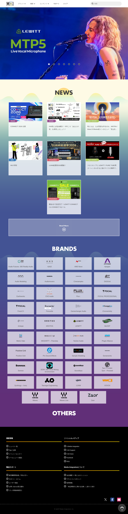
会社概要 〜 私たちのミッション (77, 475)
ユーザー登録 (13, 483)
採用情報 (69, 483)
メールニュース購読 (15, 458)
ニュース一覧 (13, 446)
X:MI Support (71, 450)
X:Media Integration (73, 446)
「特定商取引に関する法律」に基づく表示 (80, 486)
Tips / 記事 (12, 450)
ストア (65, 4)
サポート (56, 4)
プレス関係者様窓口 (15, 490)
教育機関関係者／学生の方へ (18, 475)
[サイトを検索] (106, 4)
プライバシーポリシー (74, 479)
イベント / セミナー (15, 454)
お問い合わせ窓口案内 (16, 486)
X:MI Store (70, 454)
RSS (68, 461)
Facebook (70, 458)
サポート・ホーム (15, 479)
